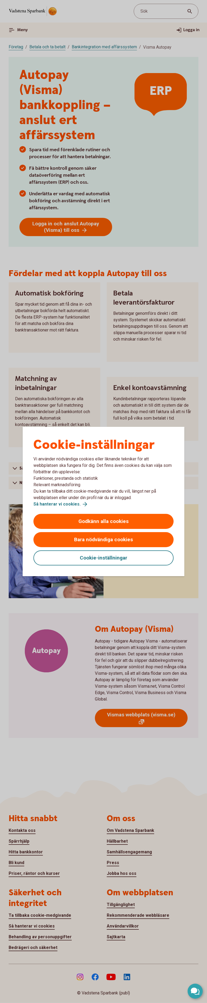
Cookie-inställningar (103, 558)
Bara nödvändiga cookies (103, 539)
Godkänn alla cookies (103, 521)
